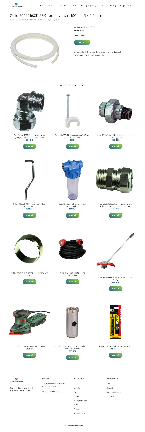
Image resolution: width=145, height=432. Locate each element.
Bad (42, 6)
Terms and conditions (114, 395)
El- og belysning (88, 6)
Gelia (93, 30)
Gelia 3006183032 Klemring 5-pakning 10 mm (29, 275)
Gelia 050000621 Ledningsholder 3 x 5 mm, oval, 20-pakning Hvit (72, 138)
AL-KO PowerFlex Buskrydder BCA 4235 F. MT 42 (115, 281)
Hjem (12, 22)
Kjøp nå (82, 45)
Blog (108, 386)
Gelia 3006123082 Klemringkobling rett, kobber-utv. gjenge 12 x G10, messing (116, 207)
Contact (109, 390)
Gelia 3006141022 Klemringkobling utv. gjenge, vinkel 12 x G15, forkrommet (29, 138)
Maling (113, 6)
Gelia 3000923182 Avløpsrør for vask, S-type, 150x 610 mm (29, 207)
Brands (63, 6)
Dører (73, 6)
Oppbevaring (126, 6)
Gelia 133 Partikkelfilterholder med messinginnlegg (72, 207)
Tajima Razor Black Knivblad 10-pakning (115, 349)
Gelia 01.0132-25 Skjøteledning (72, 275)
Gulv (103, 6)
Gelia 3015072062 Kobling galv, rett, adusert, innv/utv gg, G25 (115, 138)
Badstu (52, 6)
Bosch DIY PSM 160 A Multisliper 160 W (29, 349)
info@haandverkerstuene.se (53, 394)
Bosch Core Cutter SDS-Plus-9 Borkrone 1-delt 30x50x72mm (72, 350)
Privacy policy (111, 399)
